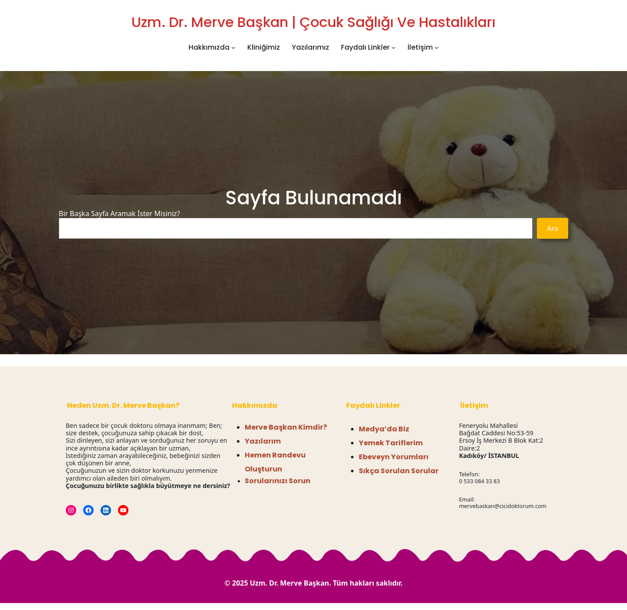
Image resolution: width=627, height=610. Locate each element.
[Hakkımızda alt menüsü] (233, 47)
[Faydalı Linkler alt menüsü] (393, 47)
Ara (552, 228)
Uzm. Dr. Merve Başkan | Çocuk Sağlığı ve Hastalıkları (313, 22)
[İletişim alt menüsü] (437, 47)
